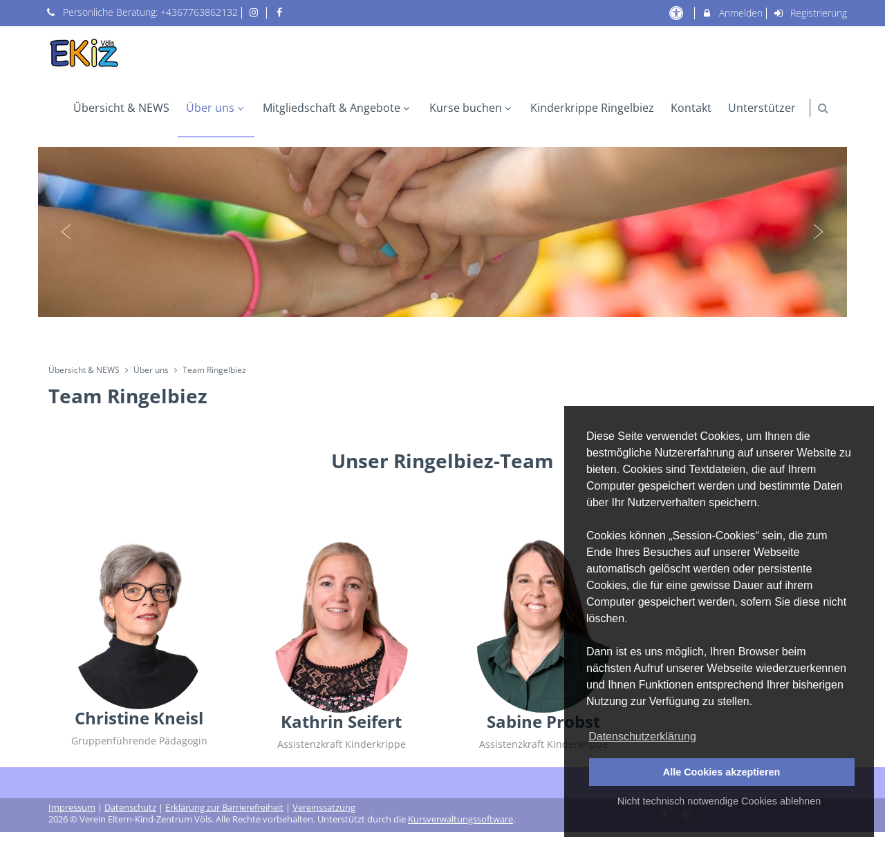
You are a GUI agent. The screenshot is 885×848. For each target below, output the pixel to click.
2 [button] (451, 296)
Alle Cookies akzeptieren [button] (722, 772)
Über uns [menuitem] (216, 107)
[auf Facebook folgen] (280, 12)
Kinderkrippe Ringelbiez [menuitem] (592, 107)
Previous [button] (66, 232)
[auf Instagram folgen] (255, 12)
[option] (442, 232)
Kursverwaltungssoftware (460, 819)
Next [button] (818, 232)
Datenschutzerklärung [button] (642, 736)
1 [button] (434, 296)
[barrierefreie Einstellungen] (677, 12)
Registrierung (810, 12)
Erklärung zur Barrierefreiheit (224, 807)
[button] (823, 108)
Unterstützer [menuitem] (762, 107)
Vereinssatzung (323, 807)
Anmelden (732, 12)
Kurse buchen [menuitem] (471, 107)
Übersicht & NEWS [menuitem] (121, 107)
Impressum (71, 807)
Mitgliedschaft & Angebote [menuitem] (338, 107)
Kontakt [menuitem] (691, 107)
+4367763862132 (199, 12)
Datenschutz (130, 807)
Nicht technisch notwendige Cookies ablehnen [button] (719, 801)
